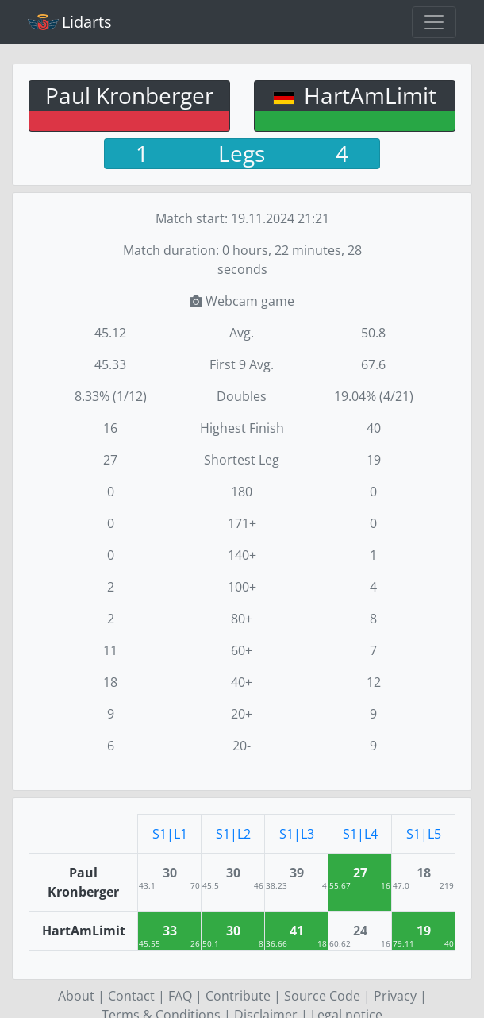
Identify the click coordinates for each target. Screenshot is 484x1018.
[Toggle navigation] (434, 22)
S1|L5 (423, 834)
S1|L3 (296, 834)
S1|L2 (233, 834)
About (76, 996)
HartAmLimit (367, 95)
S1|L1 (169, 834)
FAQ (180, 996)
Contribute (238, 996)
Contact (131, 996)
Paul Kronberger (129, 95)
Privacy (395, 996)
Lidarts (70, 22)
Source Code (322, 996)
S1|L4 (360, 834)
